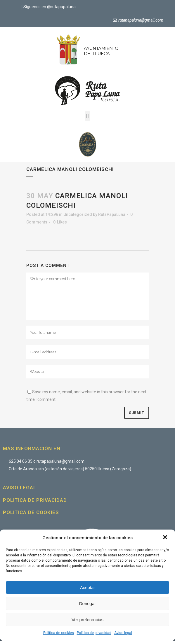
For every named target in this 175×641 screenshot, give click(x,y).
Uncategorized (77, 214)
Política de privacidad (94, 633)
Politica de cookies (58, 633)
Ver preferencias (87, 619)
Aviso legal (123, 633)
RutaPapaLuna (111, 214)
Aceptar (87, 587)
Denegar (87, 603)
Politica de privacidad (35, 500)
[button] (165, 537)
